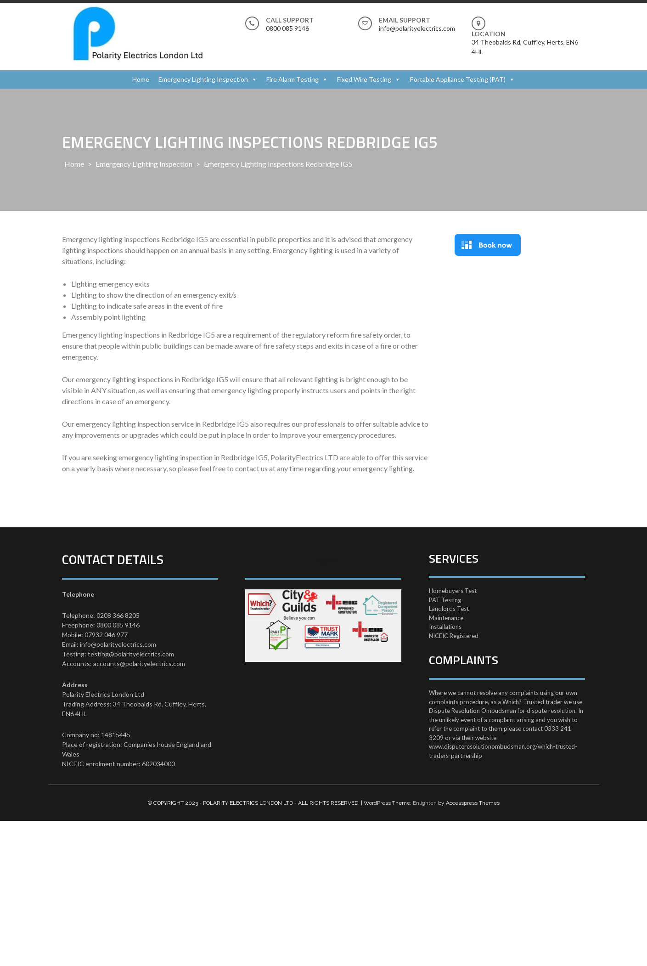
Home (140, 79)
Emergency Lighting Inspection (203, 79)
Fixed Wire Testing (364, 79)
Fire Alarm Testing (292, 79)
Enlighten (425, 803)
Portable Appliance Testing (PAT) (458, 79)
